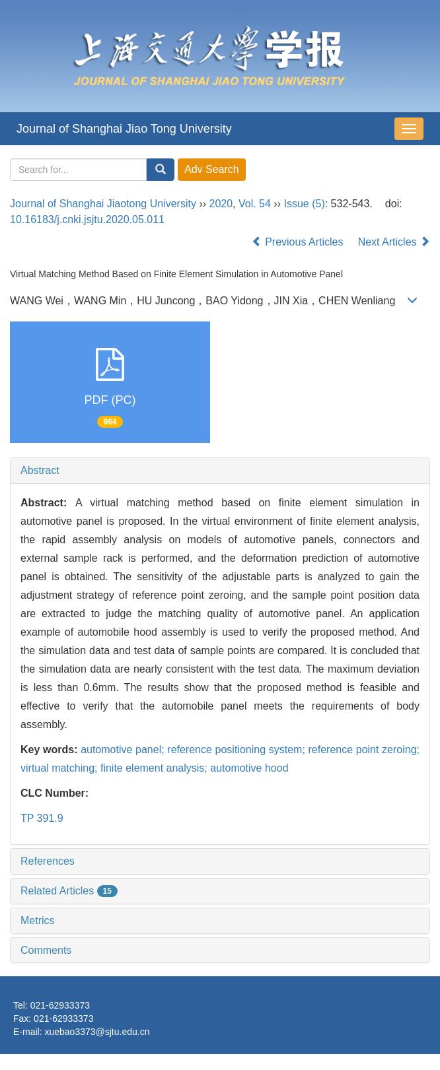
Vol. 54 (254, 203)
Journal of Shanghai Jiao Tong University (124, 128)
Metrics (37, 920)
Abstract (39, 470)
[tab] (220, 470)
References (47, 861)
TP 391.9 (41, 818)
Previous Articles (299, 242)
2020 (221, 203)
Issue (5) (303, 203)
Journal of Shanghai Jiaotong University (103, 203)
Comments (45, 950)
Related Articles (69, 890)
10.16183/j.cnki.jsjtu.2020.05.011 (87, 219)
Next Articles (394, 242)
